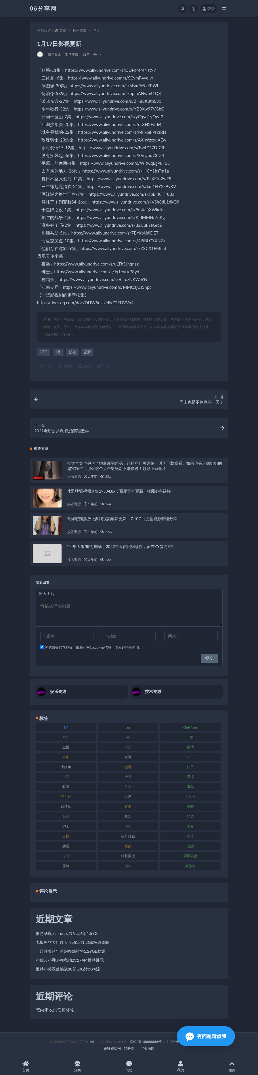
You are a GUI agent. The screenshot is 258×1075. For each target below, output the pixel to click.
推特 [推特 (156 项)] (128, 776)
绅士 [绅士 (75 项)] (65, 826)
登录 (208, 8)
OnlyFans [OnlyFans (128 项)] (190, 727)
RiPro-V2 (87, 1041)
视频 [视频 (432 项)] (128, 846)
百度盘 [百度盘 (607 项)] (66, 806)
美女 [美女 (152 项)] (190, 826)
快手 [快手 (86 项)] (190, 767)
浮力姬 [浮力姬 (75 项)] (66, 796)
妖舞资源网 (112, 1048)
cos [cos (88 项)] (128, 727)
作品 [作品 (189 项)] (128, 747)
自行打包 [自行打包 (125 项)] (128, 836)
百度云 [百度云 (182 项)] (190, 796)
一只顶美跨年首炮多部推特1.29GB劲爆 (71, 951)
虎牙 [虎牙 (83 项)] (190, 836)
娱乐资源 (74, 476)
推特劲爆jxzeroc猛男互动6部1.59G (67, 933)
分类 (77, 1066)
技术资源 (80, 30)
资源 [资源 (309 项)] (190, 846)
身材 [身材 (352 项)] (65, 856)
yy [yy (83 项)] (128, 737)
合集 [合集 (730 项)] (65, 757)
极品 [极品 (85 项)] (190, 787)
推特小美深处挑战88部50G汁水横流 (68, 968)
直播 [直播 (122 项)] (128, 806)
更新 (87, 352)
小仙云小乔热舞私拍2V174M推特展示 (70, 960)
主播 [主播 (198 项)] (65, 747)
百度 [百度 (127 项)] (128, 796)
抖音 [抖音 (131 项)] (65, 776)
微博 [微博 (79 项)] (128, 767)
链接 (103, 366)
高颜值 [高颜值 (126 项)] (190, 866)
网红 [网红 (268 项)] (128, 826)
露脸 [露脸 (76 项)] (65, 866)
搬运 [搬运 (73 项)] (190, 776)
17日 (44, 352)
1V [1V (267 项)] (66, 727)
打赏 (46, 366)
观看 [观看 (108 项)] (65, 846)
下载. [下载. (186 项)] (190, 737)
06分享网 (43, 8)
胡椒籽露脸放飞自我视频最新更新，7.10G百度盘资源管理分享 (122, 518)
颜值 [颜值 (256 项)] (128, 866)
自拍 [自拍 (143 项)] (65, 836)
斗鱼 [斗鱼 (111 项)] (128, 787)
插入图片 (47, 593)
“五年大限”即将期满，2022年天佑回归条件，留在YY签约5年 (120, 546)
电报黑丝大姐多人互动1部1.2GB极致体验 (73, 942)
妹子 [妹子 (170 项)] (190, 757)
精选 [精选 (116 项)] (190, 816)
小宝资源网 (145, 1048)
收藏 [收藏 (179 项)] (65, 787)
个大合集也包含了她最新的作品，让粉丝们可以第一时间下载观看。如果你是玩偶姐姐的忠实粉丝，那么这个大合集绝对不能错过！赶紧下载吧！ (144, 466)
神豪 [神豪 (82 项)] (190, 806)
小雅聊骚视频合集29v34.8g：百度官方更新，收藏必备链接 (119, 491)
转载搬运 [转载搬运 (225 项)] (128, 856)
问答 (129, 1066)
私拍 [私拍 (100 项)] (65, 816)
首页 (62, 30)
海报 (84, 366)
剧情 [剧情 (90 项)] (190, 747)
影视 (72, 352)
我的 (180, 1066)
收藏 (65, 366)
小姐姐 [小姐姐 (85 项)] (66, 767)
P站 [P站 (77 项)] (65, 737)
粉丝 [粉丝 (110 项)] (128, 816)
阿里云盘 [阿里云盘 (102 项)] (190, 856)
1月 (58, 352)
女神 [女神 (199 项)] (128, 757)
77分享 (129, 1048)
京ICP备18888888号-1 (147, 1041)
